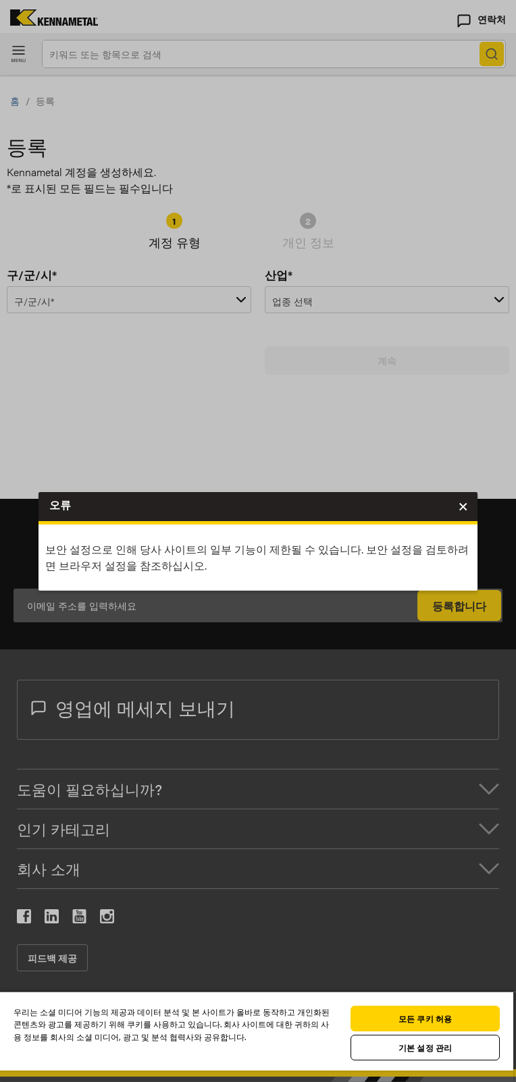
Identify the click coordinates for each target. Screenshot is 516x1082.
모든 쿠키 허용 (425, 1018)
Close (462, 507)
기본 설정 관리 (425, 1048)
